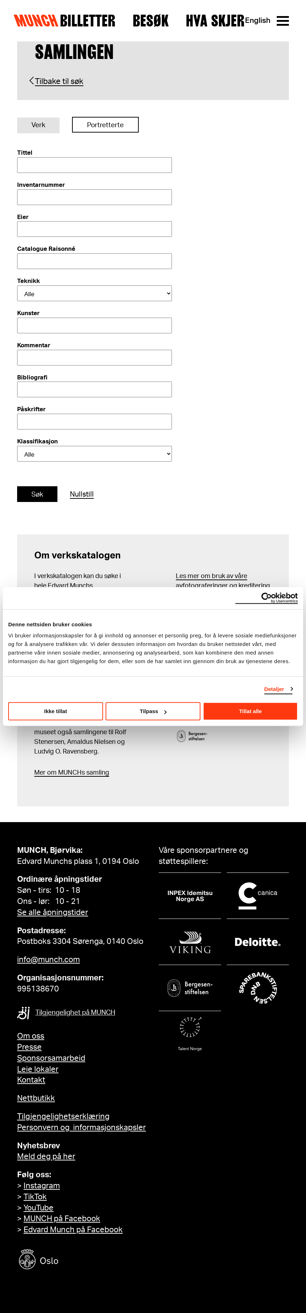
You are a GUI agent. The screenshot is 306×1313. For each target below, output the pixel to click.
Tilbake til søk (59, 81)
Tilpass (153, 711)
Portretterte (105, 125)
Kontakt (31, 1080)
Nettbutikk (36, 1098)
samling (97, 773)
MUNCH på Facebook (62, 1219)
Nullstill (82, 494)
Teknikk (28, 281)
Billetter (88, 20)
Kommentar (33, 345)
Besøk (151, 20)
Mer (40, 773)
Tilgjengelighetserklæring (63, 1116)
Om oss (30, 1036)
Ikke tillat (55, 711)
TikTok (35, 1197)
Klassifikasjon (37, 441)
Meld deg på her (46, 1156)
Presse (29, 1047)
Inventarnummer (41, 185)
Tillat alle (250, 711)
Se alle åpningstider (52, 912)
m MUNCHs (68, 773)
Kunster (28, 313)
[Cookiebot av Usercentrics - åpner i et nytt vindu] (266, 598)
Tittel (24, 153)
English (257, 20)
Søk (37, 494)
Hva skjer (215, 20)
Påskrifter (31, 409)
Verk (38, 125)
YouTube (38, 1208)
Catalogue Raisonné (46, 249)
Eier (23, 217)
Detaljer (274, 689)
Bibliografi (32, 377)
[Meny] (283, 21)
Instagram (42, 1186)
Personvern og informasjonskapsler (81, 1128)
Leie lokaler (37, 1069)
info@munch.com (48, 960)
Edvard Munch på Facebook (73, 1230)
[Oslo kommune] (70, 1260)
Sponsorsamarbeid (51, 1058)
